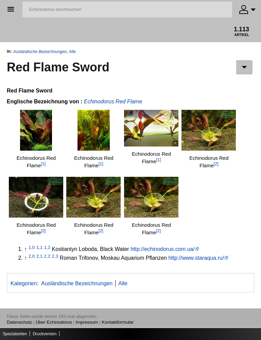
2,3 (55, 256)
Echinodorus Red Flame (113, 101)
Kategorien (24, 283)
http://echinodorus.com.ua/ (162, 249)
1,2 (47, 247)
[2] (216, 164)
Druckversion (44, 334)
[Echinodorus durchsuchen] (127, 9)
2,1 (39, 256)
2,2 (47, 256)
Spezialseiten (15, 334)
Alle (72, 51)
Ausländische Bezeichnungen (40, 51)
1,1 (39, 247)
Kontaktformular (118, 322)
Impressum (87, 322)
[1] (43, 164)
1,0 (32, 247)
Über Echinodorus (54, 322)
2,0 (32, 256)
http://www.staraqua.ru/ (196, 258)
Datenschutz (19, 322)
